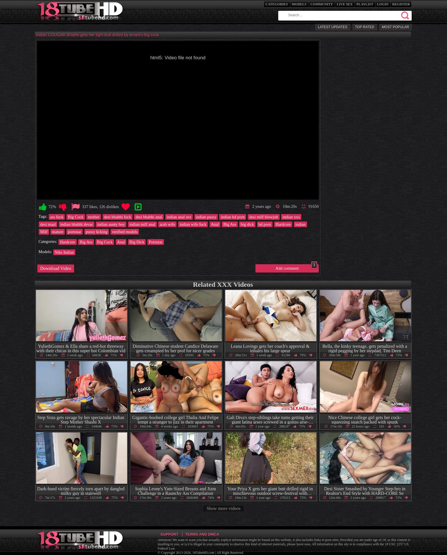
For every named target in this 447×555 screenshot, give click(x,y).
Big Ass (229, 224)
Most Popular (395, 27)
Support (169, 534)
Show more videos (223, 508)
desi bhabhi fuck (117, 217)
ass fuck (57, 217)
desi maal (48, 224)
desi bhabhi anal (148, 217)
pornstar (74, 231)
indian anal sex (179, 217)
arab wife (167, 224)
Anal (215, 224)
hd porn (265, 224)
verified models (125, 231)
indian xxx (291, 217)
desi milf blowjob (263, 217)
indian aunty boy (111, 224)
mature (57, 231)
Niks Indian (64, 252)
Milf (44, 231)
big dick (247, 224)
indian (300, 224)
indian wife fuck (193, 224)
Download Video (55, 268)
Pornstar (155, 242)
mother (93, 217)
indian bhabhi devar (76, 224)
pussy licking (96, 231)
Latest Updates (332, 27)
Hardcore (283, 224)
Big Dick (136, 242)
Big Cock (76, 217)
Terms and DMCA (202, 534)
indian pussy (206, 217)
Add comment (296, 267)
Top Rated (364, 27)
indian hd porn (233, 217)
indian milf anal (142, 224)
